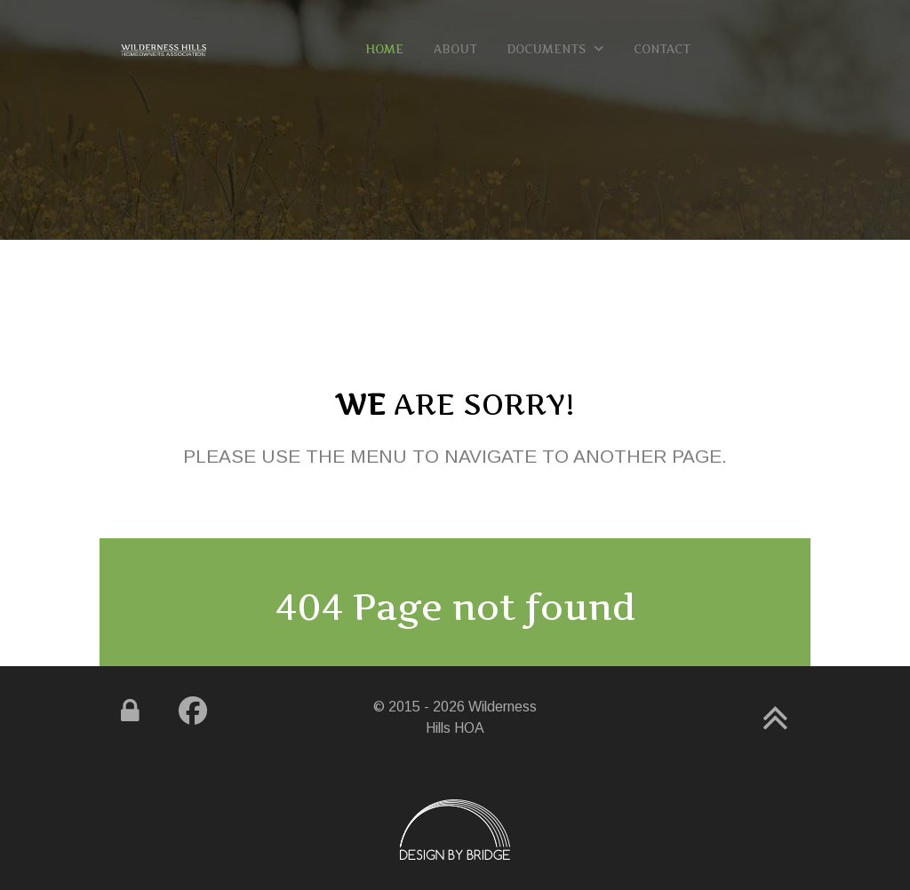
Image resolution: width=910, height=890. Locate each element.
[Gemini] (163, 48)
